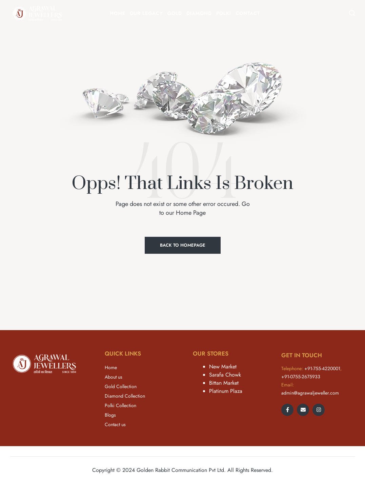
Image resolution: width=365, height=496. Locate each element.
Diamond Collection (125, 396)
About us (113, 377)
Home (111, 367)
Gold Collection (121, 386)
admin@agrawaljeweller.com (310, 392)
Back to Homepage (182, 245)
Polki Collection (120, 405)
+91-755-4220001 (322, 368)
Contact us (115, 424)
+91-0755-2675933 (300, 376)
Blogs (110, 415)
